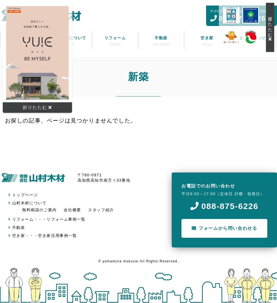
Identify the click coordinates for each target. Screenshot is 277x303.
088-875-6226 (224, 206)
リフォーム (21, 219)
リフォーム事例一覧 (66, 219)
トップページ (23, 195)
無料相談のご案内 (39, 210)
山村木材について (27, 203)
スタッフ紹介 (101, 210)
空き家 (16, 235)
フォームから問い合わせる (224, 228)
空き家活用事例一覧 (57, 235)
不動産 (16, 227)
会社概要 (72, 210)
